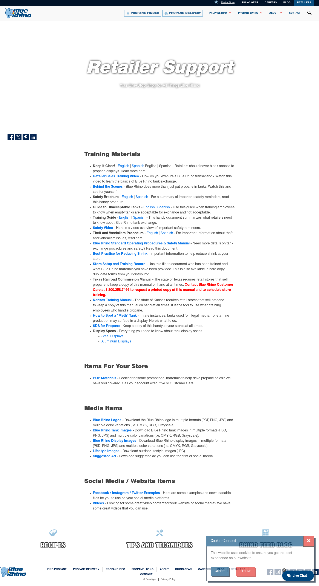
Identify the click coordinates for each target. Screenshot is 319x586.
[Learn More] (159, 539)
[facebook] (270, 572)
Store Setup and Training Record (119, 264)
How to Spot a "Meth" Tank (115, 316)
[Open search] (309, 13)
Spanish (138, 166)
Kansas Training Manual (112, 300)
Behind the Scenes (108, 187)
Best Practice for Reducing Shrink (120, 254)
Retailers (304, 3)
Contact (295, 13)
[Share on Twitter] (18, 137)
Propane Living (248, 13)
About (273, 13)
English (123, 166)
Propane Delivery (86, 569)
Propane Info (218, 13)
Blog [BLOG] (287, 3)
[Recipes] (53, 539)
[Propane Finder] (142, 13)
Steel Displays (112, 336)
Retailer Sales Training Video (116, 176)
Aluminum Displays (116, 342)
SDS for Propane (106, 326)
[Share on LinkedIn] (33, 137)
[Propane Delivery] (182, 13)
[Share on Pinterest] (26, 137)
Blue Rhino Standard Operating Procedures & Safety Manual (141, 243)
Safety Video (103, 228)
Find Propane (57, 569)
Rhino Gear (250, 3)
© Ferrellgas (149, 579)
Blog (220, 569)
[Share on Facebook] (11, 137)
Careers (271, 3)
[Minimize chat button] (284, 570)
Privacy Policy (168, 579)
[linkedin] (315, 572)
